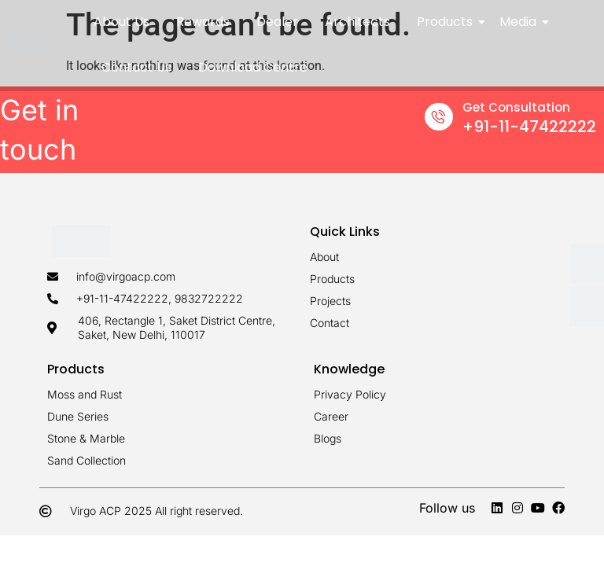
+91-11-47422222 (529, 127)
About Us (121, 22)
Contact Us (136, 67)
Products (447, 22)
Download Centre (253, 67)
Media (520, 22)
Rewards (203, 22)
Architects (357, 22)
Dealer (277, 22)
